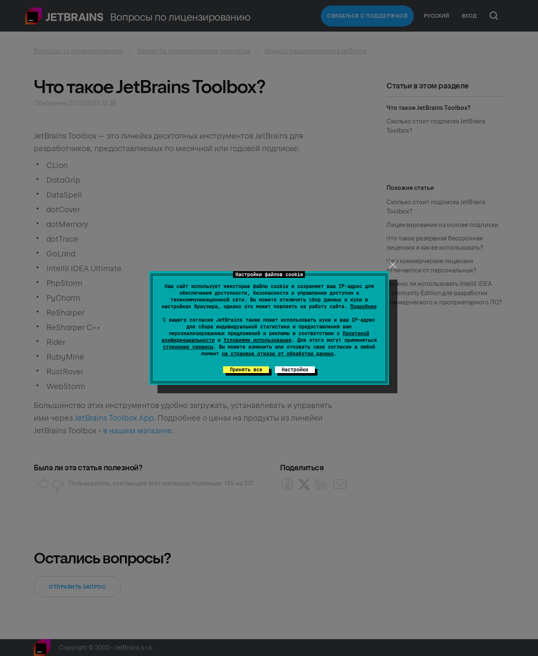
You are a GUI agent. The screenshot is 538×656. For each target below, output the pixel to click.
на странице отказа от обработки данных (278, 353)
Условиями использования (257, 340)
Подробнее (363, 306)
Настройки (295, 369)
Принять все (246, 369)
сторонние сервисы (188, 347)
